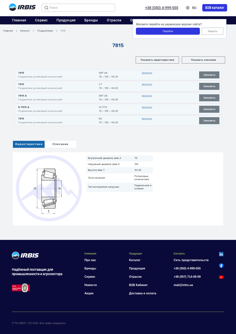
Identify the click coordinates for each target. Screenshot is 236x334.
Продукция (66, 20)
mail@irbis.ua (183, 285)
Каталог (25, 30)
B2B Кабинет (138, 285)
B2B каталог (214, 8)
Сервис (41, 20)
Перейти (168, 31)
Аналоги (147, 72)
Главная (19, 20)
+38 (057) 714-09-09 (187, 276)
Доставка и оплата (142, 293)
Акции (88, 293)
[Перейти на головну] (22, 8)
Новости (90, 285)
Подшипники (45, 30)
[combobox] (78, 8)
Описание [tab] (60, 144)
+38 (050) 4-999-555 (161, 8)
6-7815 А (23, 107)
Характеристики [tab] (28, 144)
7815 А (22, 95)
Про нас (90, 260)
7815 (63, 30)
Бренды (91, 20)
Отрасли (114, 20)
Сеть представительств (191, 260)
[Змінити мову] (194, 8)
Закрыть (213, 31)
